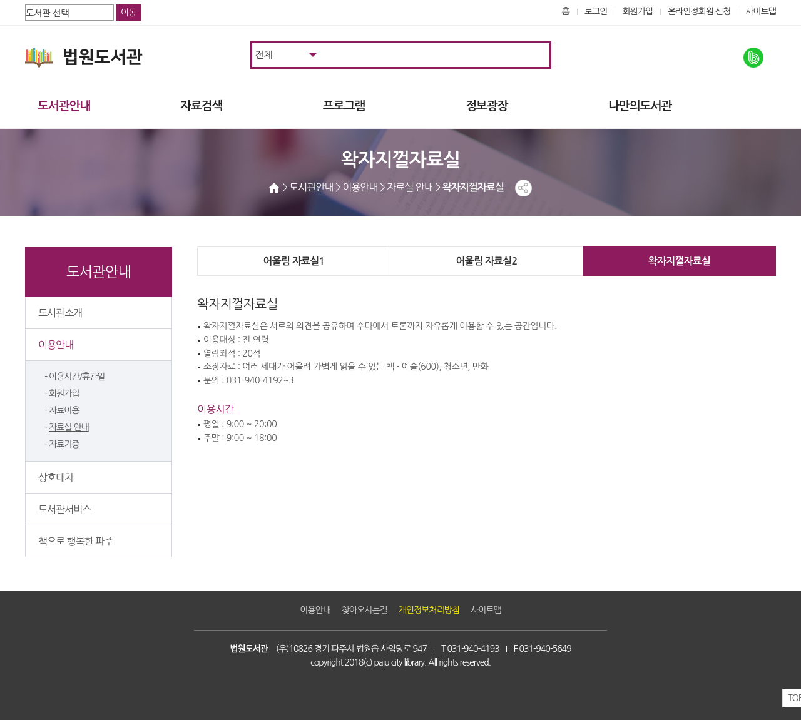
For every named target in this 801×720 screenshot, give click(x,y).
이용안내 (55, 345)
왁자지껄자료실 (679, 261)
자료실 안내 (69, 427)
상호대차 (55, 477)
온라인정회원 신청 (699, 11)
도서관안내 (64, 106)
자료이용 (64, 410)
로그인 (596, 11)
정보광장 (487, 106)
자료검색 (201, 106)
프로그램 (344, 106)
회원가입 (637, 11)
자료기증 (64, 444)
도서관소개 (60, 313)
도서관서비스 (64, 509)
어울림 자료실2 (486, 261)
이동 (128, 12)
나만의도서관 (639, 106)
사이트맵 (760, 11)
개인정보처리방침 (429, 610)
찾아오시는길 (364, 610)
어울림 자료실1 (293, 261)
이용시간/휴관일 (77, 376)
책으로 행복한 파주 (75, 541)
